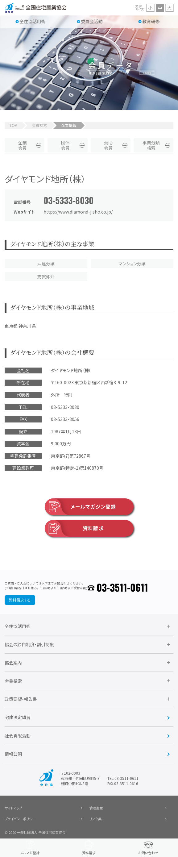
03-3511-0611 (122, 587)
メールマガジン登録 (80, 506)
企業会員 (22, 145)
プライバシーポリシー (20, 818)
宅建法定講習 (18, 717)
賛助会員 (108, 145)
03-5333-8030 (68, 200)
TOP (13, 125)
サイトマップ (13, 807)
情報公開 (13, 754)
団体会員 (65, 145)
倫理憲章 (96, 807)
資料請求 (74, 528)
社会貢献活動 (18, 736)
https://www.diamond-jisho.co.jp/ (78, 212)
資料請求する (20, 600)
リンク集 (95, 818)
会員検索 (39, 125)
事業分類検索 (151, 145)
